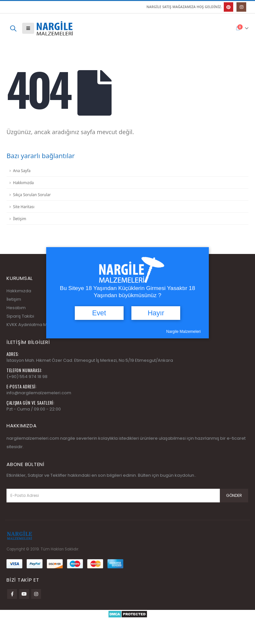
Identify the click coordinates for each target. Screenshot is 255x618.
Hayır (156, 313)
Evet (99, 313)
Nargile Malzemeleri (183, 331)
